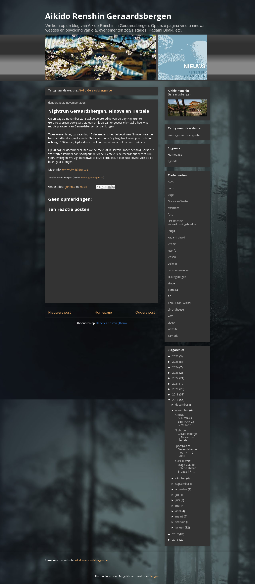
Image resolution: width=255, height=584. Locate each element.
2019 (175, 394)
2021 (175, 383)
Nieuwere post (59, 312)
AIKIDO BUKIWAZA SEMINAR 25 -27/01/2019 (184, 420)
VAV (170, 316)
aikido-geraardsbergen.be (184, 135)
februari (180, 522)
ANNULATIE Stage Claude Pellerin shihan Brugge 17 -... (185, 466)
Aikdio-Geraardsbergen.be (95, 90)
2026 (175, 356)
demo (171, 188)
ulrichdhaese (176, 309)
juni (178, 500)
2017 (175, 534)
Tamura (173, 290)
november (182, 410)
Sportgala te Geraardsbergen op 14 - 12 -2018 (186, 451)
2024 (175, 367)
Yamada (173, 336)
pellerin (172, 263)
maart (179, 516)
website (173, 329)
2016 (175, 539)
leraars (172, 244)
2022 (175, 378)
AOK (171, 182)
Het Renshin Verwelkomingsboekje (182, 222)
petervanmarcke (178, 270)
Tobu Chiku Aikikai (179, 303)
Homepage (103, 312)
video (171, 322)
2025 (175, 362)
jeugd (171, 231)
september (182, 484)
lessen (172, 257)
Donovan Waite (178, 201)
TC (169, 296)
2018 (175, 400)
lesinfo (172, 250)
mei (178, 506)
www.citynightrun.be (75, 169)
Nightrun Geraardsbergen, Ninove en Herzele (186, 435)
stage (171, 283)
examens (173, 208)
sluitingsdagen (177, 277)
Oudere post (145, 312)
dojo (171, 195)
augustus (181, 489)
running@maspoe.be (92, 177)
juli (177, 495)
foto (170, 214)
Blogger (155, 576)
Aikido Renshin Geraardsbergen (108, 15)
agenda (172, 161)
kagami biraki (176, 237)
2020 (175, 389)
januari (180, 527)
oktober (180, 478)
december (182, 404)
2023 (175, 372)
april (178, 511)
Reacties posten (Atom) (111, 323)
